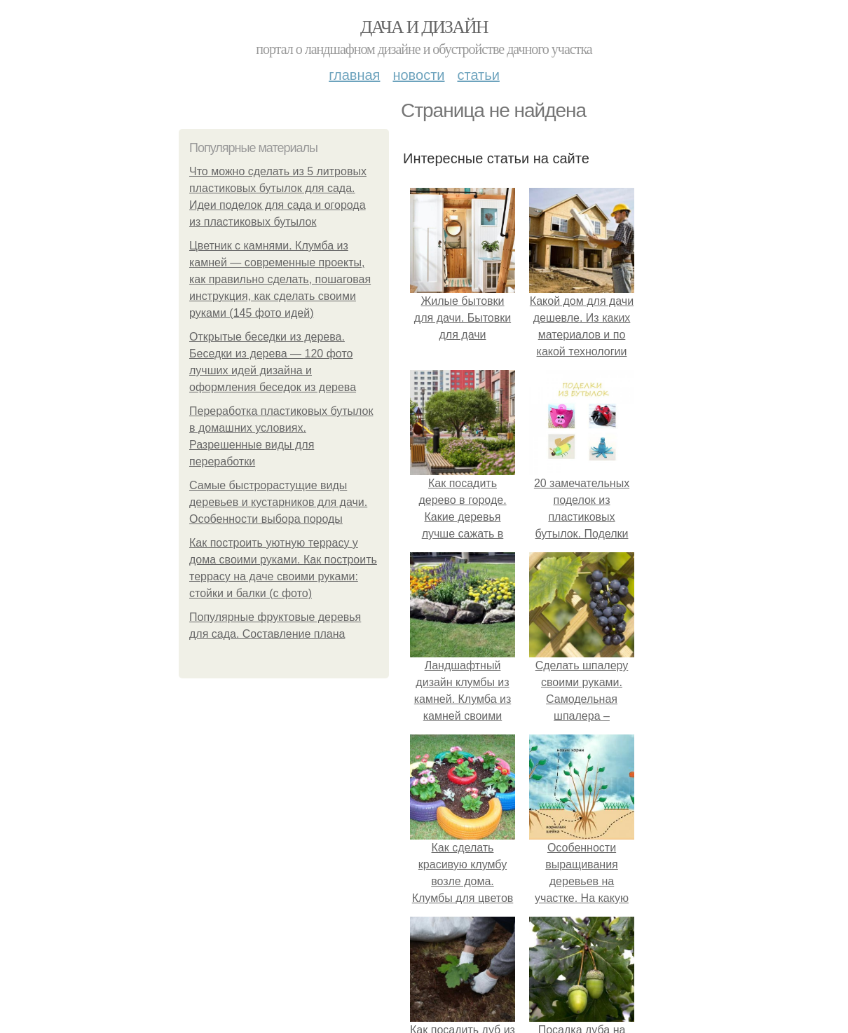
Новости (418, 75)
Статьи (478, 75)
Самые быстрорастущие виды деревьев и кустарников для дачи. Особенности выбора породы (278, 502)
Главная (354, 75)
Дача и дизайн (424, 27)
